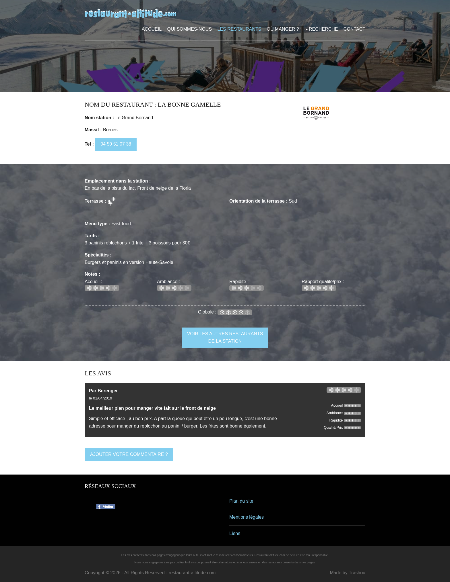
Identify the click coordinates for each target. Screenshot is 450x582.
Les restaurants (239, 29)
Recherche (323, 29)
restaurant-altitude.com (192, 572)
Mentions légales (246, 517)
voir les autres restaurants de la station (225, 337)
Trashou (357, 572)
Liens (234, 533)
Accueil (152, 29)
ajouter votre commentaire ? (129, 454)
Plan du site (241, 501)
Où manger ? (283, 29)
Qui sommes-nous (189, 29)
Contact (354, 29)
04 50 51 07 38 (115, 144)
